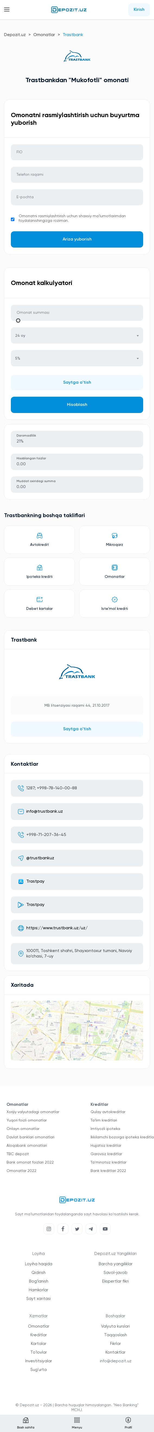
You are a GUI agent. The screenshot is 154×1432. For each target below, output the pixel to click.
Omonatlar (44, 35)
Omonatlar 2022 (21, 1171)
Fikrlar (115, 1344)
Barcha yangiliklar (116, 1264)
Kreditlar (38, 1335)
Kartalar (38, 1344)
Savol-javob (115, 1273)
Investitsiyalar (38, 1361)
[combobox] (77, 335)
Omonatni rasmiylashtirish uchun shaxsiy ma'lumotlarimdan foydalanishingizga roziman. (72, 218)
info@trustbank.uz (44, 811)
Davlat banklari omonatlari (30, 1137)
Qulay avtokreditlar (108, 1112)
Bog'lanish (38, 1281)
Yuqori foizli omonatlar (27, 1120)
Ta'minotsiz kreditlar (108, 1162)
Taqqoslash (115, 1335)
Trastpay (35, 881)
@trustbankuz (40, 858)
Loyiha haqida (38, 1264)
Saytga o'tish (77, 382)
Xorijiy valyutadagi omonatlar (33, 1112)
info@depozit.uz (115, 1361)
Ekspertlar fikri (115, 1281)
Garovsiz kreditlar (106, 1154)
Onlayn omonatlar (23, 1129)
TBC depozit (18, 1154)
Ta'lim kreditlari (104, 1120)
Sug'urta (38, 1370)
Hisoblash (77, 405)
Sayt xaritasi (38, 1299)
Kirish (139, 10)
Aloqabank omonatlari (27, 1146)
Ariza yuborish (77, 239)
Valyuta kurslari (115, 1326)
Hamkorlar (38, 1290)
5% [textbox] (17, 358)
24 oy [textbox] (20, 336)
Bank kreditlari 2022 (108, 1171)
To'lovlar (38, 1352)
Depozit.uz (15, 35)
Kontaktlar (115, 1352)
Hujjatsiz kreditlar (106, 1146)
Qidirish (38, 1273)
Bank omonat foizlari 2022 (30, 1162)
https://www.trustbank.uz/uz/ (57, 928)
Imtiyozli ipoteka (105, 1129)
